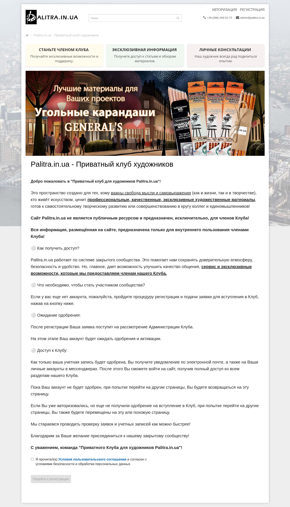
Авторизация (224, 10)
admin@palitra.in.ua (250, 17)
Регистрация (252, 10)
